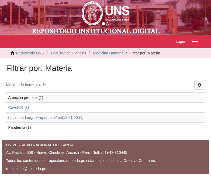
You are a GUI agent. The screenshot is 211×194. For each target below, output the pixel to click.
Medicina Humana (108, 53)
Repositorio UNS (30, 53)
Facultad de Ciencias (68, 53)
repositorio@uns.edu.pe (26, 169)
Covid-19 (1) (18, 107)
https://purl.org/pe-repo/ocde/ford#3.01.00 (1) (46, 117)
